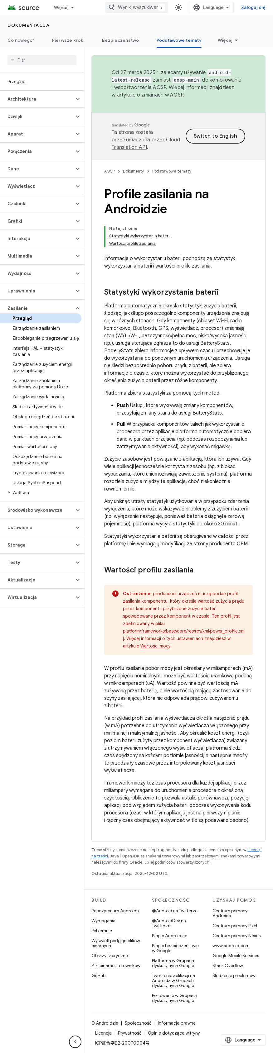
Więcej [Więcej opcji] (225, 40)
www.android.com (231, 945)
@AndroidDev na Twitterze (169, 923)
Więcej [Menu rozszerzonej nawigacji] (61, 7)
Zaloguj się (253, 7)
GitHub (98, 975)
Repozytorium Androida (115, 910)
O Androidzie (104, 1023)
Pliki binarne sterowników (115, 965)
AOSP (109, 171)
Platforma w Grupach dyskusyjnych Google (173, 963)
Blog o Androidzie (169, 935)
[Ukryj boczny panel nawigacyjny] (75, 1042)
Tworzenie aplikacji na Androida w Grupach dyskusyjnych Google (173, 980)
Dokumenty (133, 171)
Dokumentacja (28, 25)
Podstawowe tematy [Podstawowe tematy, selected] (179, 40)
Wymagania (103, 920)
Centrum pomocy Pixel (234, 925)
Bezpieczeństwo (120, 40)
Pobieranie (101, 930)
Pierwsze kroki (68, 40)
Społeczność (138, 1023)
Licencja (103, 1033)
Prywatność (130, 1033)
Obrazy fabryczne (109, 955)
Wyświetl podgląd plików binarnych (115, 943)
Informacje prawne (177, 1023)
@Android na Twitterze (174, 910)
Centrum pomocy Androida (229, 913)
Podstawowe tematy (172, 171)
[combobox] (136, 7)
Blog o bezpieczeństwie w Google (175, 948)
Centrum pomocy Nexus (236, 935)
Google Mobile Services (235, 955)
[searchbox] (41, 60)
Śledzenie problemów (234, 975)
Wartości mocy (155, 646)
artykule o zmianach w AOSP (150, 95)
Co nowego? (21, 40)
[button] (37, 99)
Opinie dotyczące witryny (174, 1033)
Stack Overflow (227, 965)
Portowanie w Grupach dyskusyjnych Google (174, 998)
